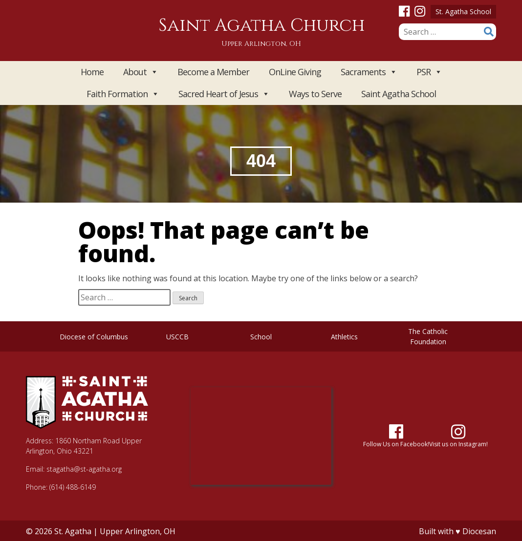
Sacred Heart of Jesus (223, 94)
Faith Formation (123, 94)
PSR (429, 72)
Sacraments (369, 72)
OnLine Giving (295, 72)
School (261, 336)
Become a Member (213, 72)
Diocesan (479, 531)
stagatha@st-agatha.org (84, 469)
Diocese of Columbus (94, 336)
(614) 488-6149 (72, 487)
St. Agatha (72, 531)
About (140, 72)
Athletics (344, 336)
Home (92, 72)
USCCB (177, 336)
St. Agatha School (463, 11)
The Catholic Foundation (428, 336)
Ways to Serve (315, 94)
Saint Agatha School (398, 94)
